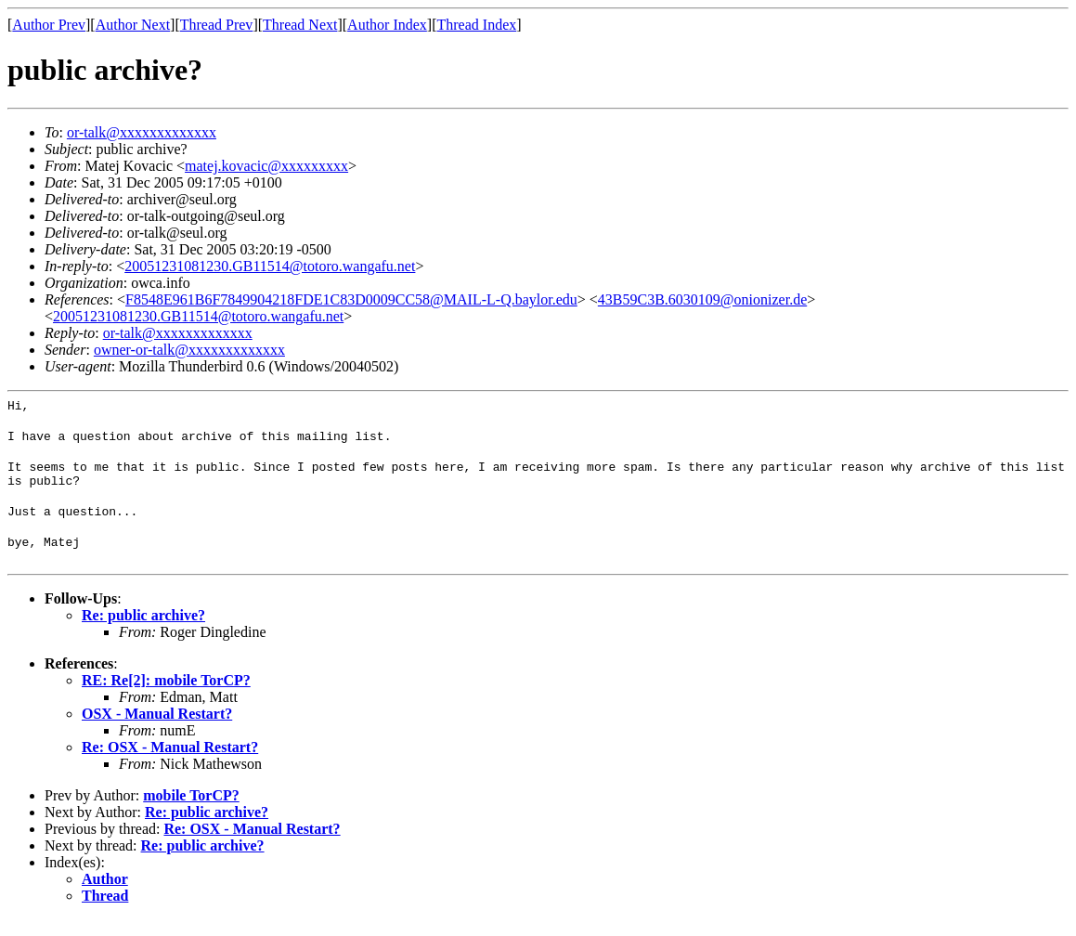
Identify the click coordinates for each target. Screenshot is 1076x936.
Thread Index (477, 24)
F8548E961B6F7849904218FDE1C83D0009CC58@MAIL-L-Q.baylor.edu (351, 299)
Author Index (387, 24)
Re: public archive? (143, 632)
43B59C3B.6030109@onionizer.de (702, 299)
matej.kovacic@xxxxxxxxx (266, 166)
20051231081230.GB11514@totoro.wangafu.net (269, 266)
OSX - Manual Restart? (157, 730)
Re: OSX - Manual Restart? (170, 764)
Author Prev (48, 24)
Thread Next (300, 24)
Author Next (133, 24)
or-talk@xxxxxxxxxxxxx (141, 132)
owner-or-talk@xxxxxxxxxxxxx (189, 350)
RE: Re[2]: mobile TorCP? (166, 697)
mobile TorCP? (191, 812)
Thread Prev (216, 24)
